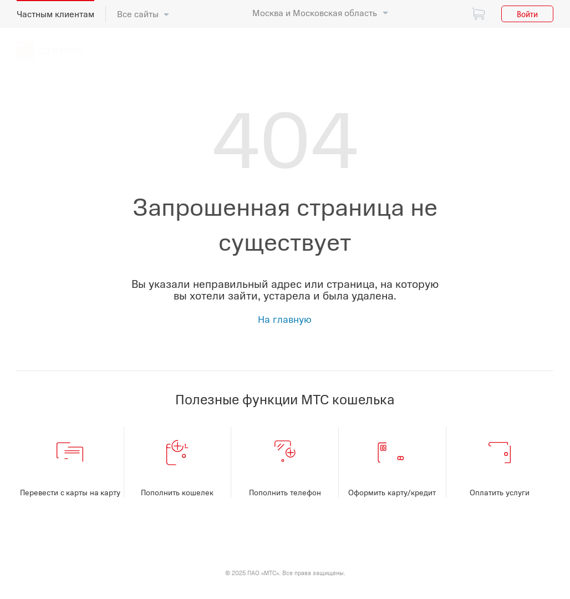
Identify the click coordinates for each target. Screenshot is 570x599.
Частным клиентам (55, 13)
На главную (285, 319)
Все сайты (138, 13)
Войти (527, 14)
